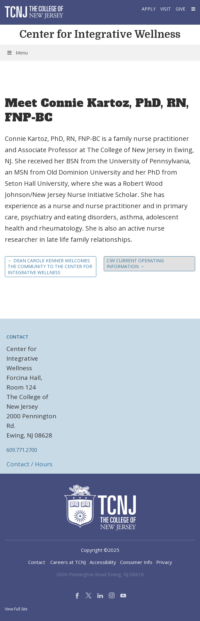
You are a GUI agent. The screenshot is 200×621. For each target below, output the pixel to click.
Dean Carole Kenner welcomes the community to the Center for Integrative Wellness (50, 266)
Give (180, 9)
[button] (192, 9)
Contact (36, 562)
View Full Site (16, 609)
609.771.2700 (21, 449)
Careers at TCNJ (68, 562)
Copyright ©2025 (100, 550)
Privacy (164, 562)
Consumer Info (136, 562)
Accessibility (103, 562)
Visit (165, 9)
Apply (149, 9)
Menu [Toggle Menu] (17, 52)
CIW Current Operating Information (135, 263)
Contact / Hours (29, 464)
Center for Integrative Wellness (100, 34)
